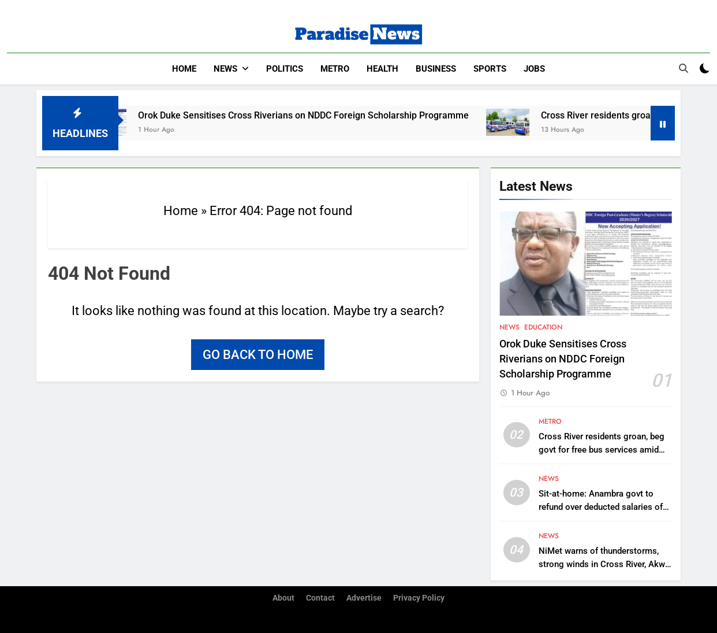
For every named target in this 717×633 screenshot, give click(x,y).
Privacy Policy (419, 598)
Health (382, 69)
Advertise (364, 598)
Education (543, 327)
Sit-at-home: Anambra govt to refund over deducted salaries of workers (601, 506)
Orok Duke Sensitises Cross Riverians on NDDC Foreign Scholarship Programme (312, 115)
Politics (284, 69)
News (225, 69)
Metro (334, 69)
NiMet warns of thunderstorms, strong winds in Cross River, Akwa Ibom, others (604, 564)
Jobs (534, 69)
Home (184, 69)
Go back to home (258, 354)
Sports (489, 69)
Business (436, 69)
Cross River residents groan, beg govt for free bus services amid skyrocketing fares (601, 449)
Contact (320, 598)
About (283, 598)
